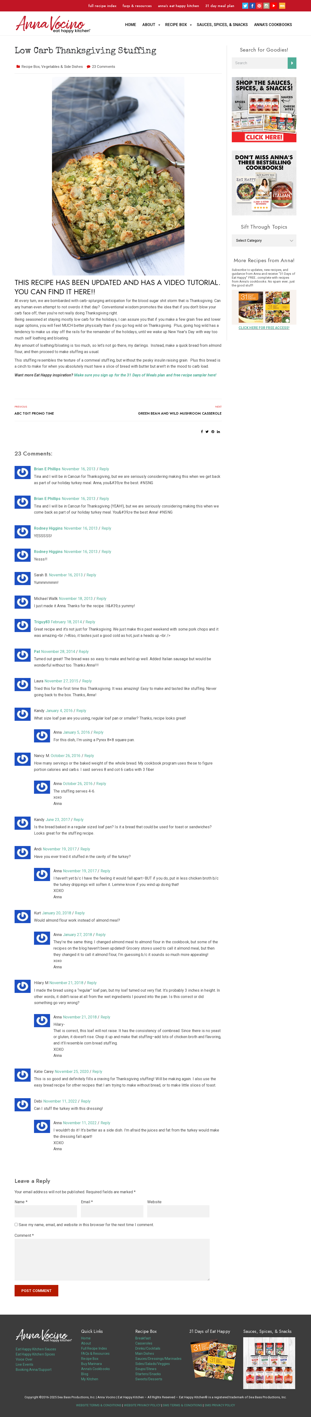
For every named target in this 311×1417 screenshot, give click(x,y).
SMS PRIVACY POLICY (220, 1405)
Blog (84, 1374)
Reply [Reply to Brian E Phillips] (104, 469)
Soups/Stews (145, 1369)
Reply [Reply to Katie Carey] (97, 1071)
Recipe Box (176, 24)
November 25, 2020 (72, 1071)
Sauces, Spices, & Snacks (222, 24)
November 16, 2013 (79, 469)
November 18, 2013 (76, 598)
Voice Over (24, 1359)
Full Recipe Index (102, 6)
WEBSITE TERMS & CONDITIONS (99, 1405)
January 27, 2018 (77, 934)
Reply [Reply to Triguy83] (90, 622)
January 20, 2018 (56, 913)
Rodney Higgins (48, 528)
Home (130, 24)
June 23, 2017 (58, 819)
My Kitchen (89, 1379)
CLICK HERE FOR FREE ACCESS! (264, 328)
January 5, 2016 (76, 732)
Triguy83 (42, 622)
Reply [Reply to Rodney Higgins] (107, 528)
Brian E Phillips (47, 469)
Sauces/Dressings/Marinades (158, 1359)
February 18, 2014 (66, 622)
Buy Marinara (91, 1364)
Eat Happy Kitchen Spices (35, 1354)
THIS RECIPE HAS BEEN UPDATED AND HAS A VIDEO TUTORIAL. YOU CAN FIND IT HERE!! (118, 287)
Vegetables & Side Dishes (62, 66)
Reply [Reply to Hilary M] (92, 982)
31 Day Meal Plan (219, 6)
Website (154, 1202)
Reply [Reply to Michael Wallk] (101, 598)
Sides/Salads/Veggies (152, 1364)
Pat (37, 651)
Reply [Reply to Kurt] (80, 913)
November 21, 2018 (66, 982)
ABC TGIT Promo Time (34, 413)
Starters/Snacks (148, 1374)
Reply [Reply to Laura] (87, 681)
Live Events (24, 1364)
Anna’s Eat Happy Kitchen (178, 6)
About (148, 24)
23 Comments (103, 66)
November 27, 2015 (61, 681)
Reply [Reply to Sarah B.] (91, 575)
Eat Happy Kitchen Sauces (36, 1349)
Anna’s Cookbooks (273, 24)
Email (87, 1202)
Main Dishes (144, 1353)
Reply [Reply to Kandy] (81, 710)
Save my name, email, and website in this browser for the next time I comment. (86, 1224)
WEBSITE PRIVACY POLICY (142, 1405)
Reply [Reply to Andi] (85, 849)
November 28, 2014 (58, 651)
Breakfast (143, 1338)
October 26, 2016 (66, 755)
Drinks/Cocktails (148, 1348)
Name (21, 1202)
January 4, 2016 (59, 710)
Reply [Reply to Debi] (86, 1101)
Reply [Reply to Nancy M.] (89, 755)
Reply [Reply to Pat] (84, 651)
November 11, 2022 (60, 1101)
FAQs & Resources (137, 6)
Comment (24, 1235)
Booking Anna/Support (34, 1370)
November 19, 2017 (60, 849)
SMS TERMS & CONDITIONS (182, 1405)
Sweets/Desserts (149, 1379)
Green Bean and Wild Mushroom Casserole (180, 413)
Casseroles (144, 1343)
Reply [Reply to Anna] (99, 732)
